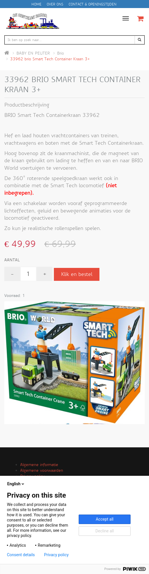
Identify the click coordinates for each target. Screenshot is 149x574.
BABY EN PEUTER (33, 53)
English (16, 484)
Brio (60, 53)
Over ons (55, 4)
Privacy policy (56, 554)
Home (36, 4)
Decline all (104, 531)
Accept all (105, 519)
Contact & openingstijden (92, 4)
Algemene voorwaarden (41, 470)
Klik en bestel (76, 274)
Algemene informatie (39, 464)
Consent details (21, 554)
